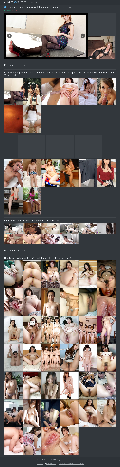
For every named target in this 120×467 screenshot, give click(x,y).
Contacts (39, 464)
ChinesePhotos (15, 2)
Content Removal (50, 464)
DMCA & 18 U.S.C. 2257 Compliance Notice (71, 464)
